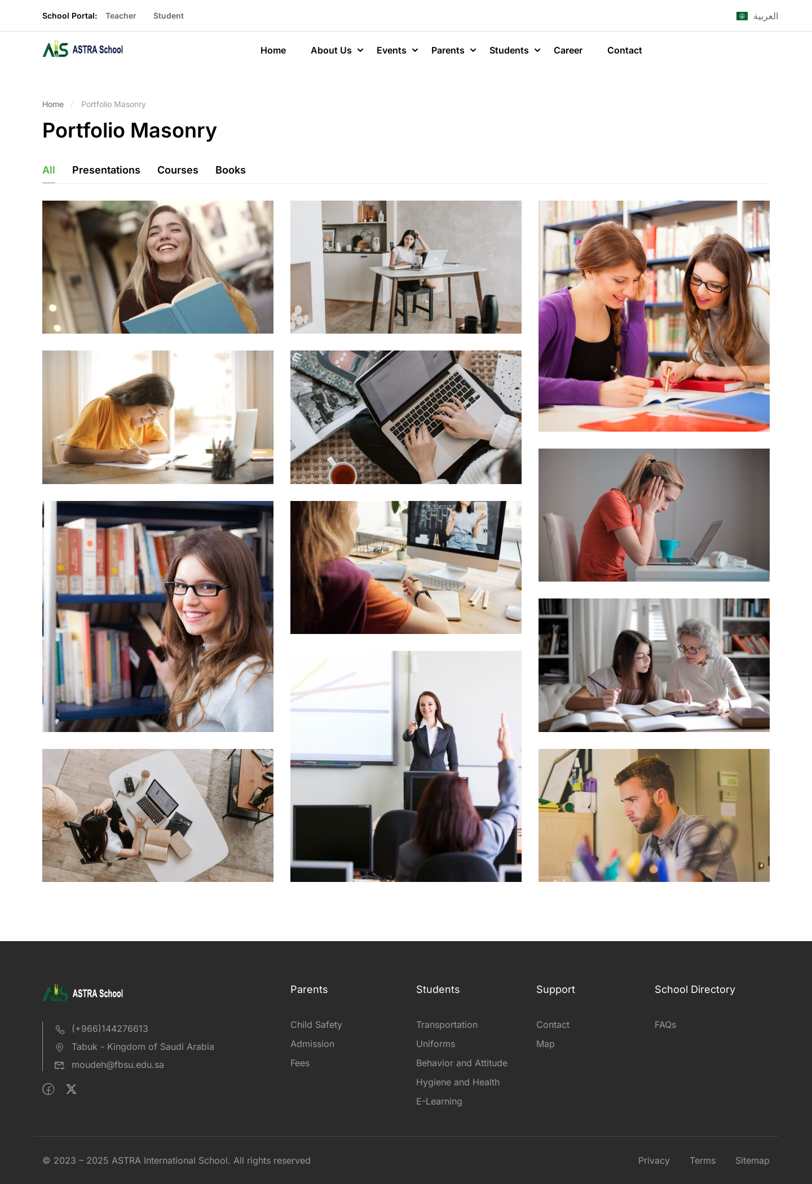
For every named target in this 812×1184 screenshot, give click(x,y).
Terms (703, 1160)
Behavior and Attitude (462, 1062)
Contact (624, 50)
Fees (300, 1062)
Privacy (654, 1160)
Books (230, 170)
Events (392, 50)
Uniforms (435, 1043)
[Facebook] (48, 1089)
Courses (177, 170)
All (48, 170)
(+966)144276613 (101, 1028)
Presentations (106, 170)
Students (509, 50)
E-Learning (439, 1101)
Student (168, 15)
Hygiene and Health (458, 1082)
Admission (312, 1043)
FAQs (665, 1024)
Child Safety (316, 1024)
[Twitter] (71, 1089)
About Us (331, 50)
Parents (448, 50)
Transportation (447, 1024)
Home (273, 50)
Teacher (120, 15)
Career (568, 50)
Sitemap (752, 1160)
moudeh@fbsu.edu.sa (109, 1064)
